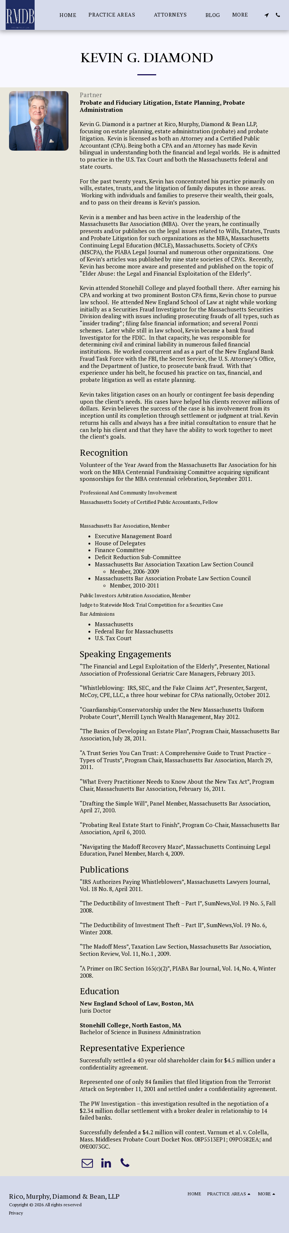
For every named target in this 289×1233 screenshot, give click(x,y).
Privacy (16, 1213)
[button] (115, 14)
